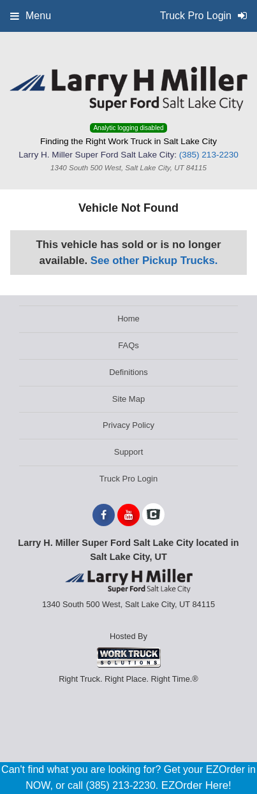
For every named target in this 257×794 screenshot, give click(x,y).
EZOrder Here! (196, 785)
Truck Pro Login (128, 478)
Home (128, 318)
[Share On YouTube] (128, 515)
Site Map (128, 399)
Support (128, 452)
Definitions (128, 372)
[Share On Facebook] (103, 515)
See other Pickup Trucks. (154, 260)
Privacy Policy (128, 425)
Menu (30, 15)
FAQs (128, 345)
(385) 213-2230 (209, 154)
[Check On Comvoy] (153, 515)
